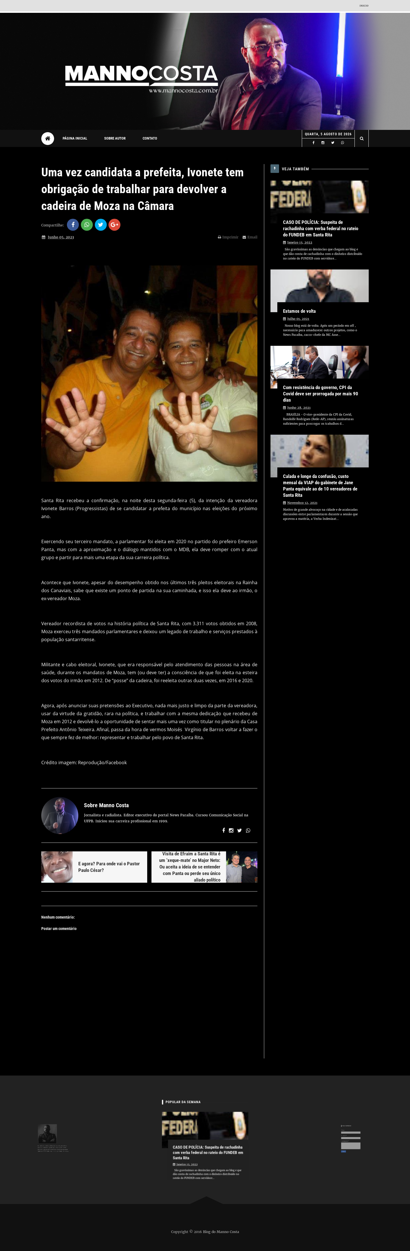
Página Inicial (75, 138)
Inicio (364, 5)
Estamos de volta (299, 311)
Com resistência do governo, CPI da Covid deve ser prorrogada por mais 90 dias (320, 394)
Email (250, 237)
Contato (150, 138)
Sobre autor (115, 138)
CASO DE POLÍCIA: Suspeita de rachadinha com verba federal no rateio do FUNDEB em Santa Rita (320, 228)
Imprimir (228, 237)
